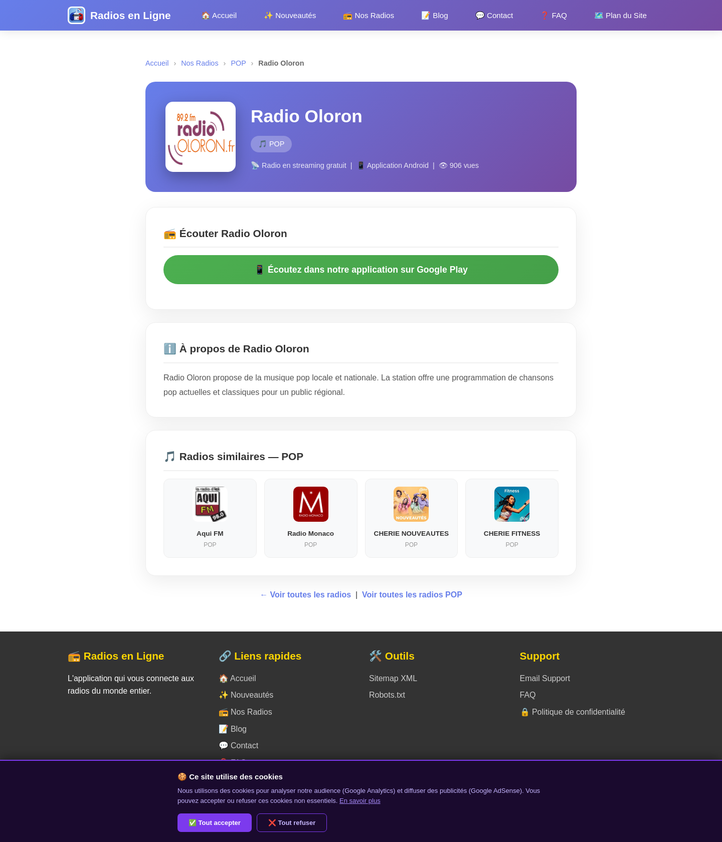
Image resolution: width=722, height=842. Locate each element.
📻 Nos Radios (368, 15)
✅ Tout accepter (215, 822)
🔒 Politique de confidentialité (572, 712)
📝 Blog (434, 15)
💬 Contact (494, 15)
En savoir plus (360, 800)
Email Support (545, 678)
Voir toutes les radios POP (412, 594)
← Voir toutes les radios (306, 594)
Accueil (156, 63)
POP (238, 63)
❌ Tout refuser (292, 822)
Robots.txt (387, 695)
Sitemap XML (393, 678)
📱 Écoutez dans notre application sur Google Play (361, 270)
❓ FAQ (553, 15)
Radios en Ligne (130, 15)
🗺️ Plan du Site (620, 15)
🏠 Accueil (219, 15)
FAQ (528, 695)
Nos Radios (199, 63)
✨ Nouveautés (290, 15)
